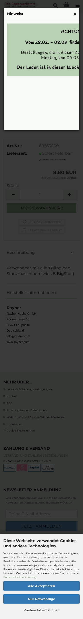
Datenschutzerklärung (19, 577)
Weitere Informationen (41, 610)
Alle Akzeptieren (41, 586)
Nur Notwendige (41, 599)
